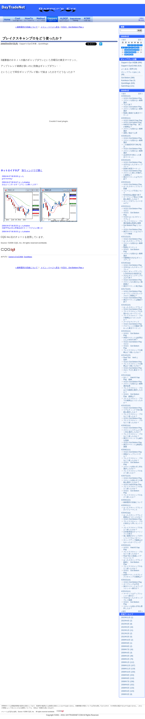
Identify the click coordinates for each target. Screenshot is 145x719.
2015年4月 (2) (126, 621)
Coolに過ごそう (17, 19)
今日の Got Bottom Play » (72, 27)
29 (129, 54)
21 (126, 52)
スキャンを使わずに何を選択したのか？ (133, 468)
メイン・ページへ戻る (50, 27)
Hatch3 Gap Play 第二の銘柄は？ (132, 125)
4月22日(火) (125, 206)
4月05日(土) (125, 505)
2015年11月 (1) (127, 617)
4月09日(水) (125, 425)
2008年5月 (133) (127, 688)
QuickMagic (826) (128, 83)
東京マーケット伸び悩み (133, 286)
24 (135, 52)
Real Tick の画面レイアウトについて (132, 557)
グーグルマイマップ (131, 322)
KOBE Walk (87, 19)
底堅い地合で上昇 (130, 133)
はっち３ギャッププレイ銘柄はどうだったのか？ (133, 516)
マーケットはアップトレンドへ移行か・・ (133, 595)
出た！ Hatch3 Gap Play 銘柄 (131, 378)
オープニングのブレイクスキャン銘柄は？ (133, 295)
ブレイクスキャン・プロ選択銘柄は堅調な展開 (133, 222)
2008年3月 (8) (126, 694)
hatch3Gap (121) (127, 86)
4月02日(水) (125, 580)
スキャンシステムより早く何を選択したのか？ (133, 431)
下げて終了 (127, 105)
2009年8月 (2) (126, 646)
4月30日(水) (125, 96)
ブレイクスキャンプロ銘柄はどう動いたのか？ (133, 351)
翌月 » (140, 40)
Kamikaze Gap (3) (128, 80)
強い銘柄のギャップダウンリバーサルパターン (133, 537)
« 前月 (123, 40)
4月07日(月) (125, 476)
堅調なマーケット (130, 247)
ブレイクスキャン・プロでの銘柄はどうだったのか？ (133, 400)
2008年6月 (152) (127, 685)
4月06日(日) (125, 500)
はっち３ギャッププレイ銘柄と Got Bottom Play (133, 562)
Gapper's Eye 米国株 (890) (131, 63)
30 (132, 54)
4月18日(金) (125, 263)
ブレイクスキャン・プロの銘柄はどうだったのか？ (133, 317)
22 (129, 52)
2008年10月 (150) (128, 672)
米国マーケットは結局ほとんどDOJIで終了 (133, 339)
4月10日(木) (125, 406)
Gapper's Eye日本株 (15, 257)
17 (135, 50)
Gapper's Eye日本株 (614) (131, 66)
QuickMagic (28, 257)
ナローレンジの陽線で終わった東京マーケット (133, 327)
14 (126, 50)
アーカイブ (128, 614)
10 (135, 47)
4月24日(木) (125, 160)
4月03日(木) (125, 545)
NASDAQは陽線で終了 (132, 195)
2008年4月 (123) (127, 691)
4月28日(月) (125, 136)
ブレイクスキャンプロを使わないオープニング (133, 312)
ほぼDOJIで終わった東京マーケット (132, 156)
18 (138, 50)
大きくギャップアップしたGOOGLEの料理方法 (133, 272)
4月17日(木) (125, 289)
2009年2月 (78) (127, 659)
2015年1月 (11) (127, 630)
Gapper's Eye (52, 19)
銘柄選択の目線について (133, 502)
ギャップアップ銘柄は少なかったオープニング (133, 541)
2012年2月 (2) (126, 633)
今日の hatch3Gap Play (132, 485)
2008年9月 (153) (127, 675)
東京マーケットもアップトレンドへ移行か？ (133, 587)
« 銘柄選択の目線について (26, 27)
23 (132, 52)
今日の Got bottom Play (132, 107)
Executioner (75, 19)
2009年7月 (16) (127, 649)
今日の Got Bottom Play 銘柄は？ (131, 395)
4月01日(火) (125, 591)
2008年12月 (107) (128, 665)
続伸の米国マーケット (132, 169)
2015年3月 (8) (126, 624)
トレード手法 (40, 19)
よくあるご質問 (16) (129, 69)
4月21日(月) (125, 237)
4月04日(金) (125, 513)
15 (129, 50)
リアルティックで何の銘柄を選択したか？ (133, 411)
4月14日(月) (125, 355)
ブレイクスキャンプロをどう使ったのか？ (133, 488)
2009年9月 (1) (126, 643)
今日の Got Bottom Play (132, 98)
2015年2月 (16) (127, 627)
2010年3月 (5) (126, 637)
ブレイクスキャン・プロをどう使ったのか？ (133, 421)
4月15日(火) (125, 331)
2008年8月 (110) (127, 678)
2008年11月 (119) (128, 669)
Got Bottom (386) (128, 78)
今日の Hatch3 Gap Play (132, 120)
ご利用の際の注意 (141, 19)
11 (138, 47)
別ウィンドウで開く (32, 170)
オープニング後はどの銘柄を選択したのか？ (133, 198)
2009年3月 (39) (127, 656)
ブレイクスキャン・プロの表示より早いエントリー (133, 523)
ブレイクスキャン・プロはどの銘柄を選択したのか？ (133, 390)
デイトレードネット (7, 19)
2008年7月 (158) (127, 681)
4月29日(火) (125, 118)
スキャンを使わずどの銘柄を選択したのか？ (133, 481)
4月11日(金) (125, 375)
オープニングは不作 (131, 584)
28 (126, 54)
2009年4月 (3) (126, 653)
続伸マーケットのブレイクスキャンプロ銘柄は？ (133, 576)
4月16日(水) (125, 305)
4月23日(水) (125, 182)
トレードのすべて (29, 19)
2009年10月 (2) (127, 640)
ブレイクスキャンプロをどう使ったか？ (133, 472)
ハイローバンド (64, 19)
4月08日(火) (125, 450)
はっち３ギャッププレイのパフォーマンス (133, 509)
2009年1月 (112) (127, 662)
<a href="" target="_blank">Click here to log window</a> (59, 204)
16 (132, 50)
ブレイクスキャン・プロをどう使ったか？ (133, 415)
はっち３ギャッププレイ (133, 241)
